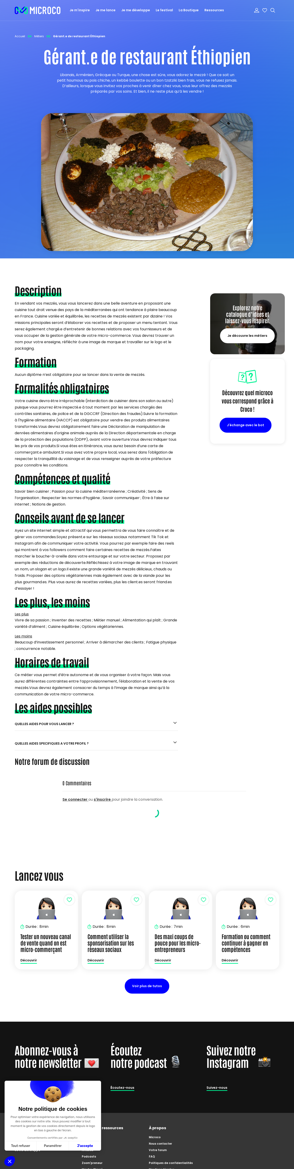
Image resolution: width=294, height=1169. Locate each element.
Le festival (164, 10)
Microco (155, 1137)
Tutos (86, 1144)
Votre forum (158, 1150)
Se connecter (75, 799)
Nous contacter (160, 1144)
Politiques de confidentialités (171, 1163)
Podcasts (89, 1156)
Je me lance (106, 10)
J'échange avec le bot (245, 425)
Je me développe (135, 10)
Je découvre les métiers (247, 335)
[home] (38, 10)
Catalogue (90, 1137)
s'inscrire (103, 799)
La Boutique (189, 10)
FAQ (152, 1156)
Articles (87, 1150)
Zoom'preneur (92, 1163)
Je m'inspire (80, 10)
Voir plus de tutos (147, 986)
